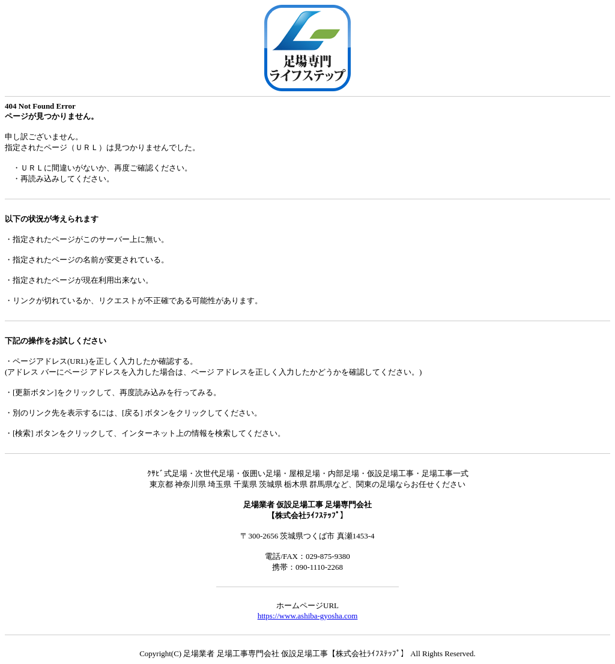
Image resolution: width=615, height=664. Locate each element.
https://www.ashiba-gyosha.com (308, 615)
